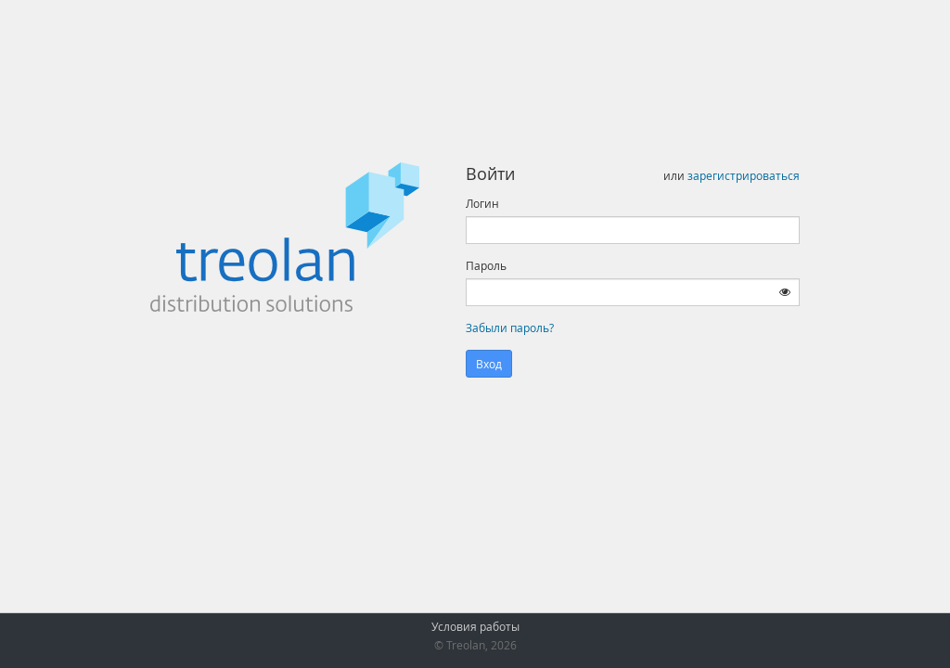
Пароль (486, 265)
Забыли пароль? (510, 327)
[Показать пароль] (784, 292)
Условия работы (475, 626)
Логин (482, 203)
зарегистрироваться (743, 175)
